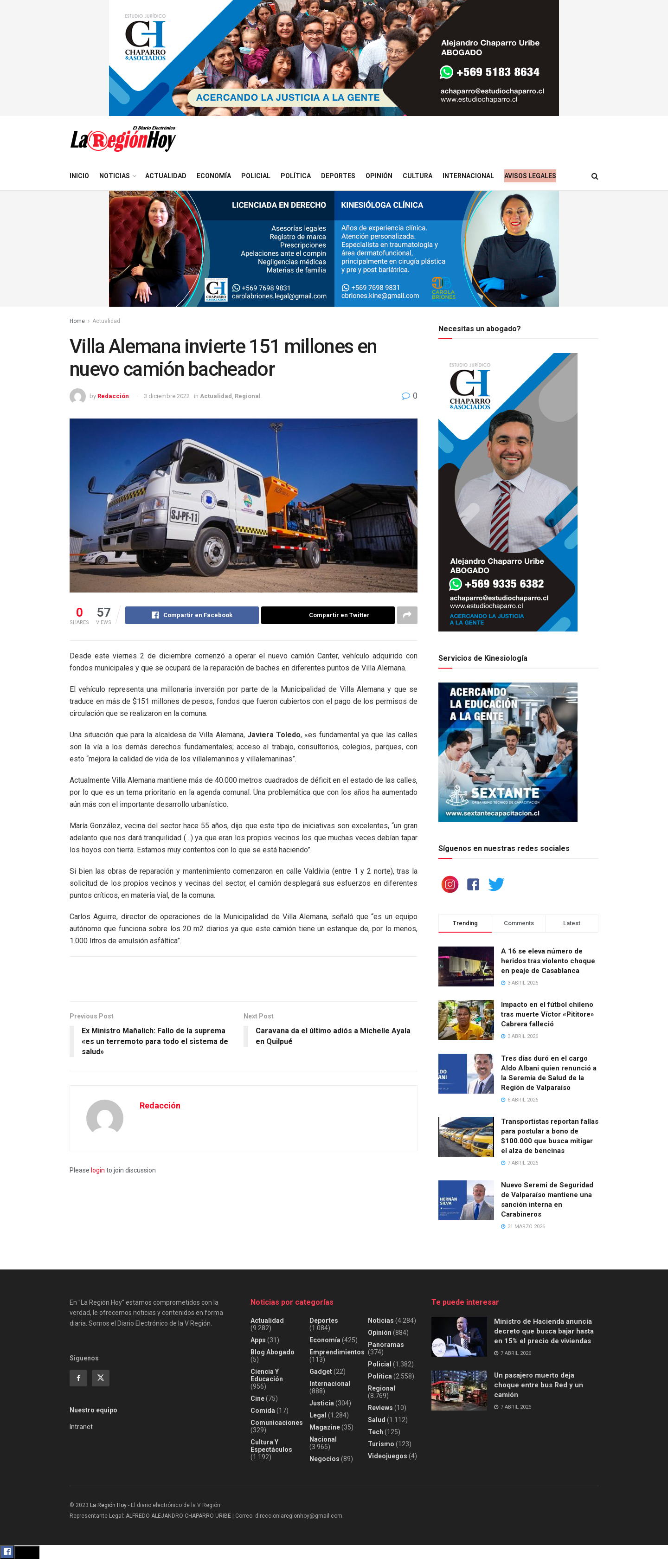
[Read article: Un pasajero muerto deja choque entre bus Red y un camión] (459, 1391)
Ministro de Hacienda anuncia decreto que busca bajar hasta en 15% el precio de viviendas (544, 1331)
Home (77, 321)
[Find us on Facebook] (78, 1378)
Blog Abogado (272, 1352)
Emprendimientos (337, 1352)
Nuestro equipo (93, 1410)
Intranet (81, 1426)
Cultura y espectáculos (271, 1445)
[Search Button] (594, 176)
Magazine (324, 1427)
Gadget (320, 1371)
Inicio (79, 176)
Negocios (324, 1458)
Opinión (379, 176)
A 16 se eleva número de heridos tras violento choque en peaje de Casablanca (548, 961)
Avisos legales (530, 176)
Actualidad (165, 176)
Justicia (321, 1403)
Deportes (338, 176)
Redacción (113, 396)
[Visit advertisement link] (334, 58)
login (98, 1170)
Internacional (468, 176)
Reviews (380, 1407)
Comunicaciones (276, 1422)
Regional (248, 396)
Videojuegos (387, 1456)
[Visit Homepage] (123, 139)
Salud (376, 1420)
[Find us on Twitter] (100, 1378)
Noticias (114, 176)
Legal (318, 1415)
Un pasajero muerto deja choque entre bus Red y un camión (538, 1385)
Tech (375, 1432)
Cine (257, 1398)
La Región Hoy (108, 1505)
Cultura (417, 176)
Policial (255, 176)
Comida (262, 1410)
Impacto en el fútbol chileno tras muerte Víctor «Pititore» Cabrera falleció (547, 1014)
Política (296, 176)
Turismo (381, 1444)
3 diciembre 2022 (167, 396)
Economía (214, 176)
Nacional (323, 1439)
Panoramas (386, 1344)
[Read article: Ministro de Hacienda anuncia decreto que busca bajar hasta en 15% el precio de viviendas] (459, 1337)
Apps (258, 1340)
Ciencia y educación (266, 1375)
